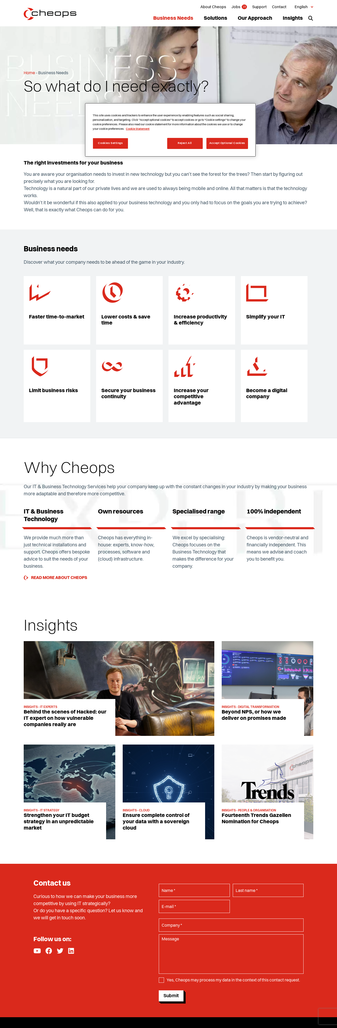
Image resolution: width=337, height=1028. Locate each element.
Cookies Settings (110, 143)
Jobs (235, 7)
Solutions (215, 18)
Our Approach (255, 18)
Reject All (185, 143)
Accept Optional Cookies (227, 143)
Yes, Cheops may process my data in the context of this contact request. (233, 981)
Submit (171, 996)
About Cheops (213, 7)
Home (29, 73)
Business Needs (173, 18)
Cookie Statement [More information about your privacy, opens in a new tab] (138, 129)
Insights (293, 18)
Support (259, 7)
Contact (279, 7)
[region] (170, 130)
